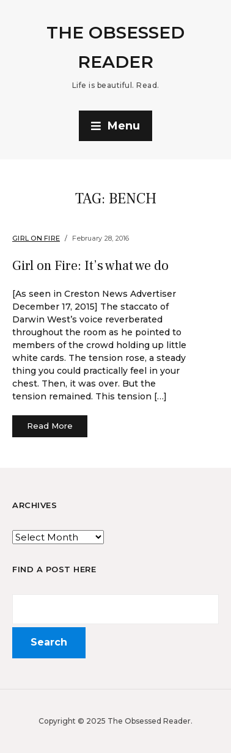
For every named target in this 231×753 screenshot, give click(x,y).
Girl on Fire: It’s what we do (90, 265)
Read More (50, 426)
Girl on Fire (36, 238)
